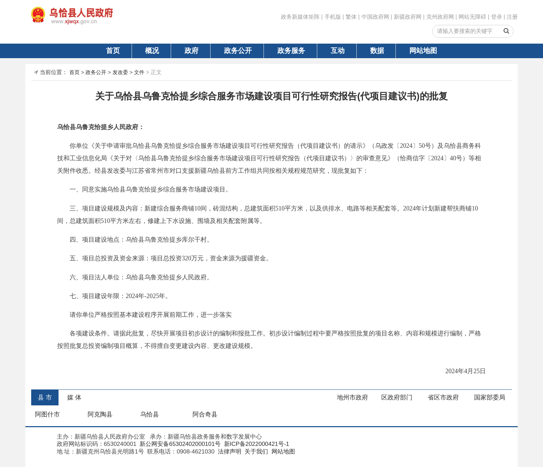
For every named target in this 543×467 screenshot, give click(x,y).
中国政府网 (375, 17)
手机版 (332, 17)
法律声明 (228, 451)
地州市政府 (352, 397)
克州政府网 (440, 17)
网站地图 (423, 50)
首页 (113, 50)
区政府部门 (396, 397)
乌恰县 (149, 414)
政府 (191, 50)
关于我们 (255, 451)
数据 (377, 50)
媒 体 (74, 397)
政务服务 (291, 50)
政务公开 (238, 50)
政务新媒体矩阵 (300, 17)
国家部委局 (489, 397)
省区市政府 (443, 397)
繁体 (351, 17)
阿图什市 (47, 414)
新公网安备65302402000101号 (179, 444)
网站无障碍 (472, 17)
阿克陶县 (100, 414)
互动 (338, 50)
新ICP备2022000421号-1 (255, 444)
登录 (496, 17)
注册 (512, 17)
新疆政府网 (407, 17)
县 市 (45, 397)
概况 (152, 50)
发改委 (120, 72)
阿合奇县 (205, 414)
